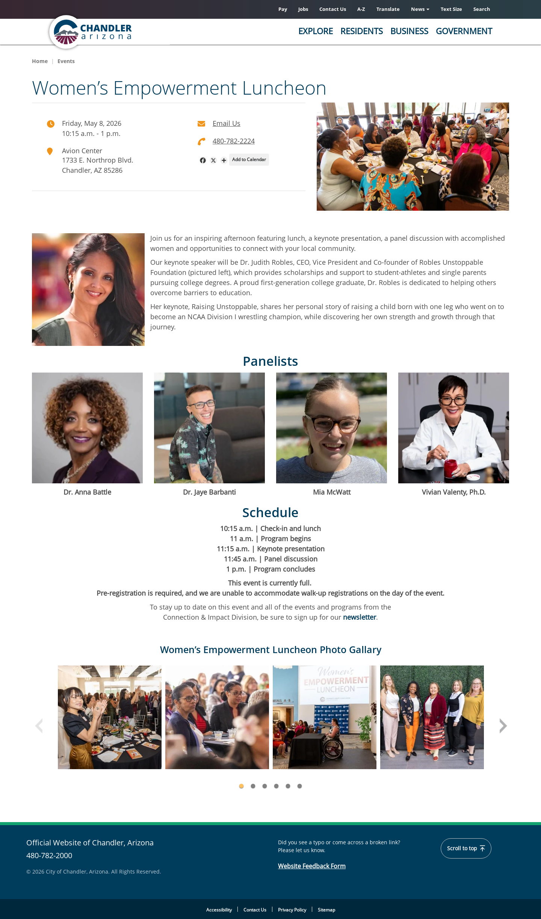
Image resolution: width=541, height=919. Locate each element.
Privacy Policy (292, 910)
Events (66, 61)
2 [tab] (253, 786)
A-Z (361, 9)
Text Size (451, 9)
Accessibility (219, 910)
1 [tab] (241, 786)
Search (481, 9)
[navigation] (203, 160)
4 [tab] (276, 786)
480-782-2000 (49, 855)
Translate (388, 9)
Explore (315, 30)
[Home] (120, 32)
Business (409, 30)
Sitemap (326, 910)
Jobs (303, 9)
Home (40, 61)
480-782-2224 (234, 140)
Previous (39, 726)
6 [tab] (300, 786)
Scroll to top (466, 848)
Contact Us (332, 9)
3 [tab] (265, 786)
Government (464, 30)
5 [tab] (288, 786)
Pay (282, 9)
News (420, 9)
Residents (361, 30)
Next (502, 726)
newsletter (358, 617)
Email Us (226, 123)
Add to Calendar (249, 159)
